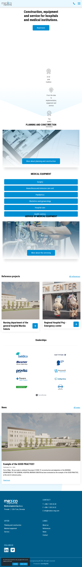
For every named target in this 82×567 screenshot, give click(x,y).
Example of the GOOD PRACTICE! (18, 464)
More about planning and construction (41, 161)
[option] (41, 33)
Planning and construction (12, 525)
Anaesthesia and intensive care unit (40, 188)
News (44, 532)
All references (74, 276)
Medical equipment (10, 528)
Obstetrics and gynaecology (40, 201)
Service (6, 532)
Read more (41, 28)
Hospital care (40, 207)
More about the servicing (41, 253)
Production (41, 564)
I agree (15, 564)
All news (77, 407)
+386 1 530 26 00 (50, 504)
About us (45, 525)
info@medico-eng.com (51, 511)
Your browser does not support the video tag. (41, 47)
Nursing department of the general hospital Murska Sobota (15, 325)
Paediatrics (40, 195)
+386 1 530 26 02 (50, 507)
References (46, 528)
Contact (45, 535)
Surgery (40, 182)
